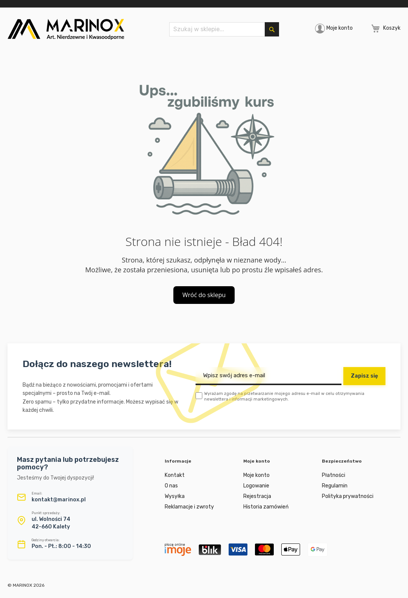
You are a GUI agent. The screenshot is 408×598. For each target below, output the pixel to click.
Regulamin (334, 486)
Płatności (333, 475)
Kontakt (175, 475)
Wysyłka (175, 496)
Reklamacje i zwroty (189, 507)
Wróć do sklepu (204, 295)
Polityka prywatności (347, 496)
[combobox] (224, 29)
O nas (171, 486)
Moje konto (339, 28)
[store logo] (66, 29)
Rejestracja (257, 496)
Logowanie (256, 486)
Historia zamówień (265, 507)
